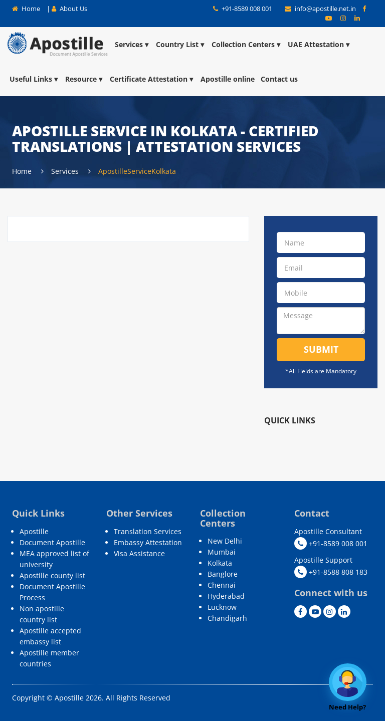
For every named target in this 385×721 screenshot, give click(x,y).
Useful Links (34, 79)
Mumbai (222, 552)
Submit (321, 349)
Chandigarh (227, 618)
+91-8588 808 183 (330, 572)
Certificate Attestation (152, 79)
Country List (181, 44)
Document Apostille (52, 542)
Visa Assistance (139, 553)
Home (26, 8)
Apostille (34, 531)
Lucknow (222, 607)
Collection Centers (247, 44)
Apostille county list (52, 575)
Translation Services (147, 531)
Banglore (223, 574)
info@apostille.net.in (321, 8)
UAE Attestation (319, 44)
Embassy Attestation (148, 542)
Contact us (279, 79)
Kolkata (220, 563)
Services (132, 44)
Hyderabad (226, 596)
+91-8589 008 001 (242, 8)
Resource (84, 79)
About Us (69, 8)
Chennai (222, 585)
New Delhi (225, 541)
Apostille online (228, 79)
